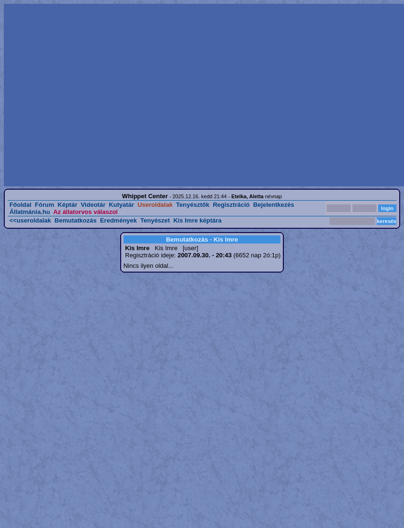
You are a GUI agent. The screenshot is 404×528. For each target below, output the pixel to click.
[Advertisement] (89, 95)
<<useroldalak (30, 220)
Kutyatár (121, 204)
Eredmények (118, 220)
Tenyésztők (192, 204)
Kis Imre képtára (197, 220)
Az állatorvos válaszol (85, 211)
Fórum (44, 204)
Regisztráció (231, 204)
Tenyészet (155, 220)
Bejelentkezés (273, 204)
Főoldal (20, 204)
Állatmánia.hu (30, 211)
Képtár (67, 204)
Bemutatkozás (75, 220)
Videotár (93, 204)
